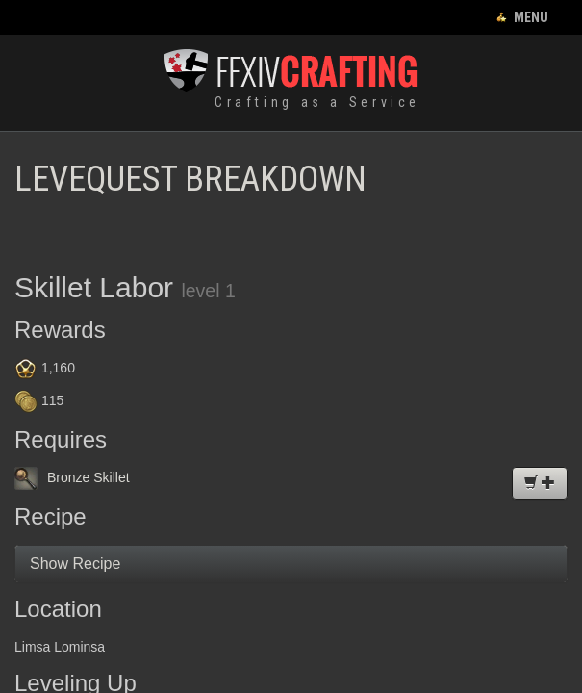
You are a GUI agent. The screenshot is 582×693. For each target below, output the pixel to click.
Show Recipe (75, 563)
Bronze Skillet (72, 477)
